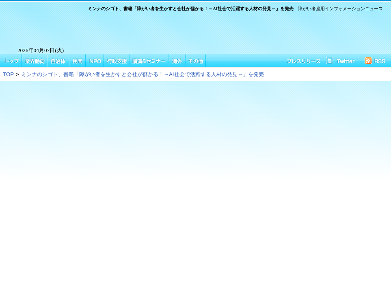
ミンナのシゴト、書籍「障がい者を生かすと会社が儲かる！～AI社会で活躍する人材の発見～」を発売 (142, 74)
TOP (8, 74)
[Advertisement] (232, 32)
